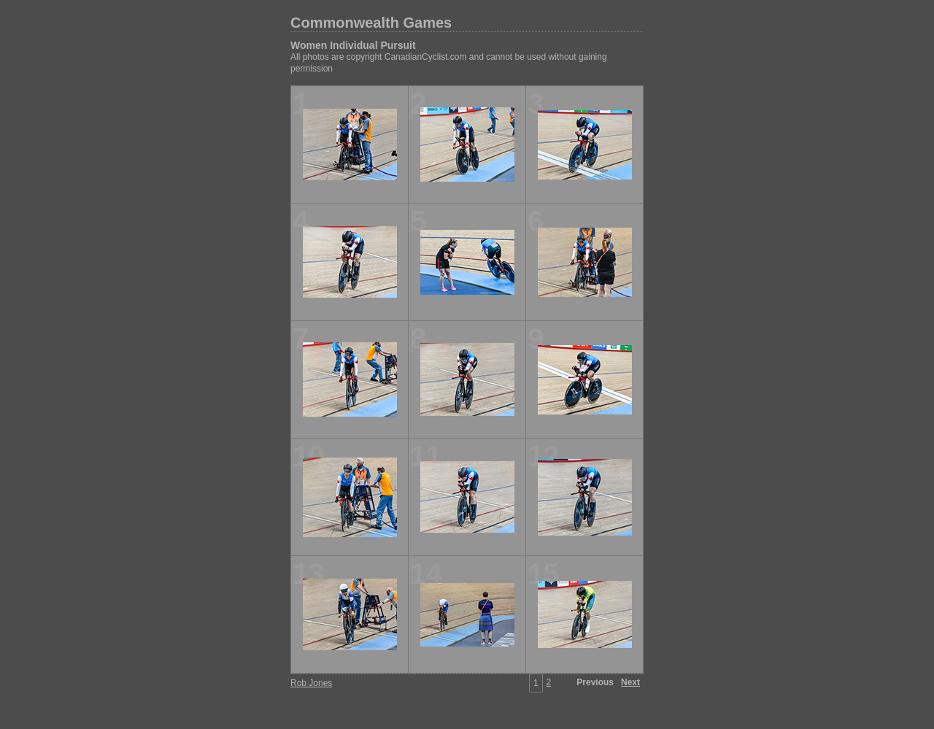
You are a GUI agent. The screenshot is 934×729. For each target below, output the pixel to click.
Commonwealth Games (371, 23)
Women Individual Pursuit (353, 45)
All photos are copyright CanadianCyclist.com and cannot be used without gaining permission (448, 63)
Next (630, 682)
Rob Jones (311, 683)
